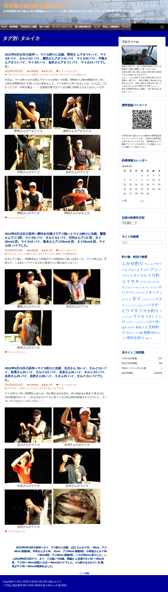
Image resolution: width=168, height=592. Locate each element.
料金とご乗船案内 (111, 27)
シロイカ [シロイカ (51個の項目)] (140, 292)
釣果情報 (14, 27)
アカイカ (23, 74)
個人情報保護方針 (83, 27)
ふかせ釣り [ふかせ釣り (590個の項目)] (133, 263)
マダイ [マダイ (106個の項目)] (149, 316)
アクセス (126, 27)
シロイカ (43, 74)
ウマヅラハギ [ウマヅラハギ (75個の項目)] (148, 281)
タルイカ (63, 74)
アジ (19, 254)
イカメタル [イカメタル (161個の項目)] (138, 275)
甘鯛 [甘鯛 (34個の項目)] (141, 333)
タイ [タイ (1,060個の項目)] (136, 298)
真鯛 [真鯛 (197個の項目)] (147, 332)
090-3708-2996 (31, 585)
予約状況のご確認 (28, 27)
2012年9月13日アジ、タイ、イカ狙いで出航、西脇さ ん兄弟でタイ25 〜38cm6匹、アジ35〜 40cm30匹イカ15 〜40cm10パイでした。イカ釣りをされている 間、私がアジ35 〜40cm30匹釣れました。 (59, 562)
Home (4, 27)
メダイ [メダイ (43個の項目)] (129, 322)
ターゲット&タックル (62, 27)
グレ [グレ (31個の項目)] (147, 287)
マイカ (72, 74)
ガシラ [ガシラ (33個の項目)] (131, 287)
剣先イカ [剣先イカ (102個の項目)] (142, 327)
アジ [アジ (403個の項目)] (154, 269)
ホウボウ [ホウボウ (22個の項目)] (128, 317)
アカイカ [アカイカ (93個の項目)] (133, 270)
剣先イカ (81, 74)
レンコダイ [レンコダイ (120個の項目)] (147, 321)
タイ (35, 254)
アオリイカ (12, 74)
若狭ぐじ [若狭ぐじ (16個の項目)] (148, 338)
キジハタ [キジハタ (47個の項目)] (140, 287)
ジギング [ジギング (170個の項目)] (152, 292)
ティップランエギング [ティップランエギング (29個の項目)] (136, 305)
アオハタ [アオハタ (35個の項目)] (148, 264)
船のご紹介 (44, 27)
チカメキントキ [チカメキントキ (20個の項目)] (148, 299)
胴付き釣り (71, 254)
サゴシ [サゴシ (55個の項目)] (154, 287)
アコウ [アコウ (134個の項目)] (144, 270)
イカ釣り (33, 74)
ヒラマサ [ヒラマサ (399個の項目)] (130, 310)
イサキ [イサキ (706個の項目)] (132, 281)
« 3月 (124, 200)
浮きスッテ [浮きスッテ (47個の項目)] (132, 332)
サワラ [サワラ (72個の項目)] (130, 292)
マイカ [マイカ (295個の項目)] (139, 316)
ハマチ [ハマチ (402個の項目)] (153, 305)
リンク (97, 27)
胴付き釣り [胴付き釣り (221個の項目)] (136, 338)
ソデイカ (53, 74)
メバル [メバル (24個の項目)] (136, 322)
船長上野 (48, 71)
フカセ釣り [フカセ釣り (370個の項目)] (149, 311)
